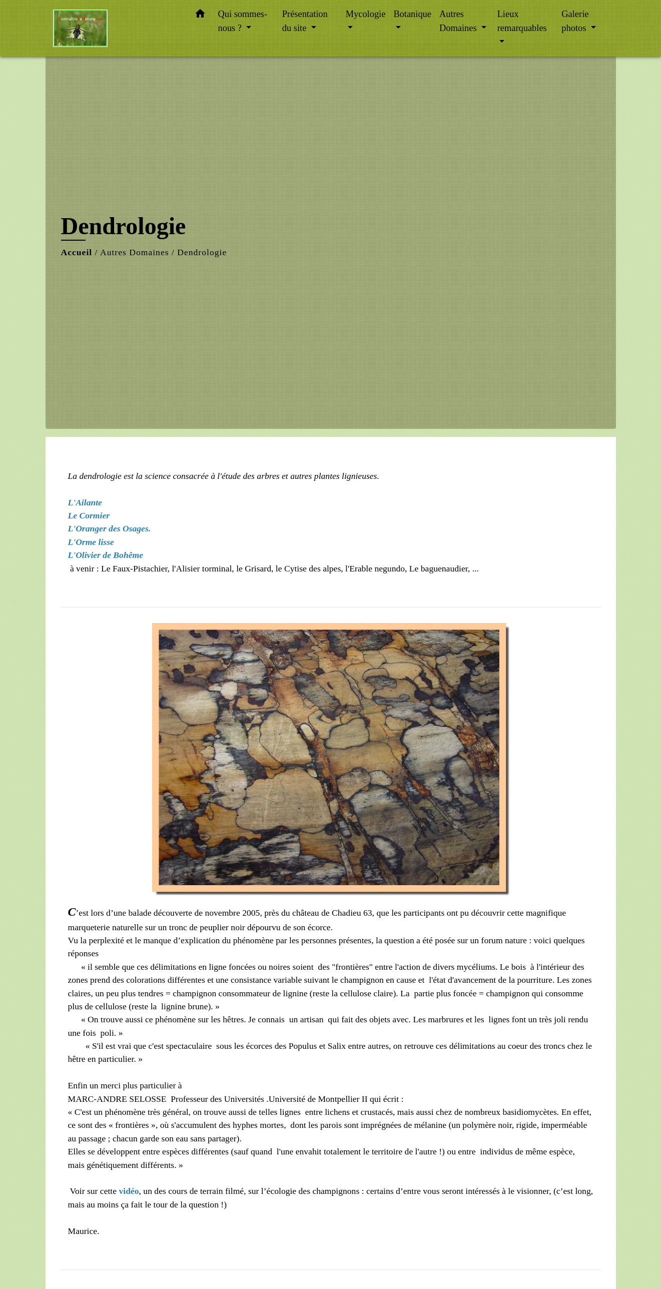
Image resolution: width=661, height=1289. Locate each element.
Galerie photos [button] (574, 21)
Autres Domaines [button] (459, 21)
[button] (200, 16)
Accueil (77, 252)
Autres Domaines (134, 252)
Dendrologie (202, 252)
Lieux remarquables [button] (522, 21)
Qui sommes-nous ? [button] (243, 21)
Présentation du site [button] (305, 21)
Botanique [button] (412, 14)
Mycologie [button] (366, 14)
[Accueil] (115, 28)
